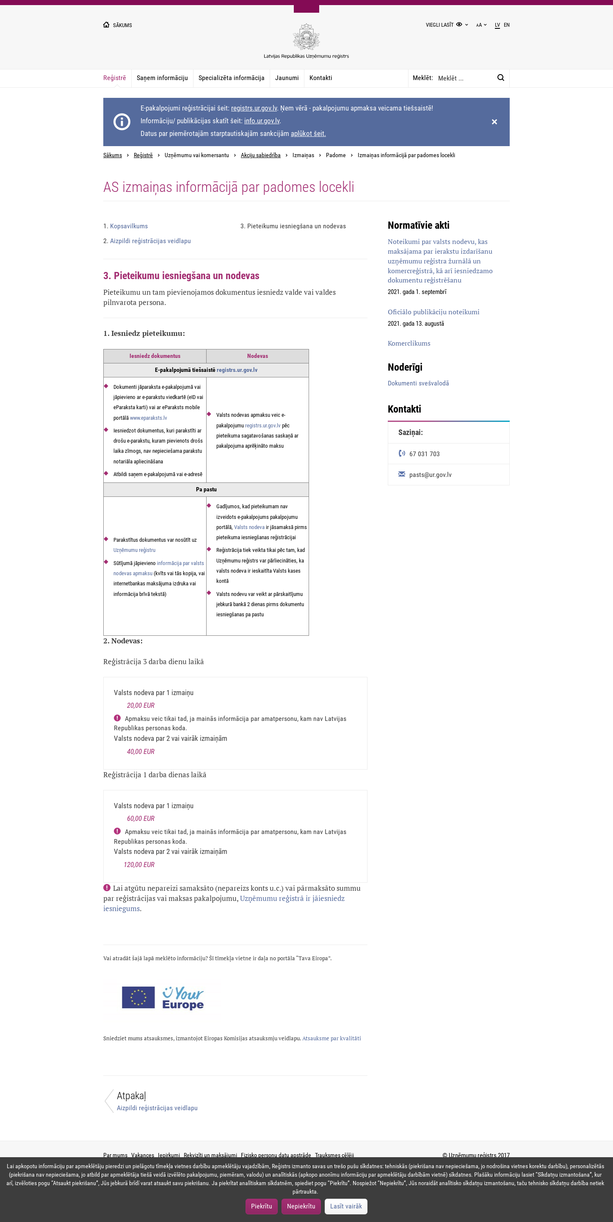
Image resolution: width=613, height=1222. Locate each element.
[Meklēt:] (500, 77)
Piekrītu (261, 1206)
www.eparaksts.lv (148, 418)
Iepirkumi (169, 1155)
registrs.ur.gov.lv (254, 108)
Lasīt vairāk (346, 1206)
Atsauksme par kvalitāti (331, 1038)
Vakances (142, 1155)
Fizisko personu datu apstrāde (276, 1155)
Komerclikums (409, 343)
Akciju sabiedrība (261, 155)
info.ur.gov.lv (261, 120)
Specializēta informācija (232, 78)
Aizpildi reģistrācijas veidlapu (147, 241)
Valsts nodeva (249, 527)
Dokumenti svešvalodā (418, 383)
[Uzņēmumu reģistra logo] (306, 46)
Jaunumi (287, 78)
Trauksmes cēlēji (334, 1155)
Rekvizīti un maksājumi (210, 1155)
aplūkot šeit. (308, 133)
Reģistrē (114, 78)
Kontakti (320, 78)
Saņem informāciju (162, 78)
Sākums (112, 155)
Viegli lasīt (440, 25)
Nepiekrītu (301, 1206)
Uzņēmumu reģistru (134, 550)
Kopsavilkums (125, 226)
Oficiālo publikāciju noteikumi (434, 311)
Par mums (115, 1155)
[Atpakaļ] (164, 1103)
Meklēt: (423, 78)
